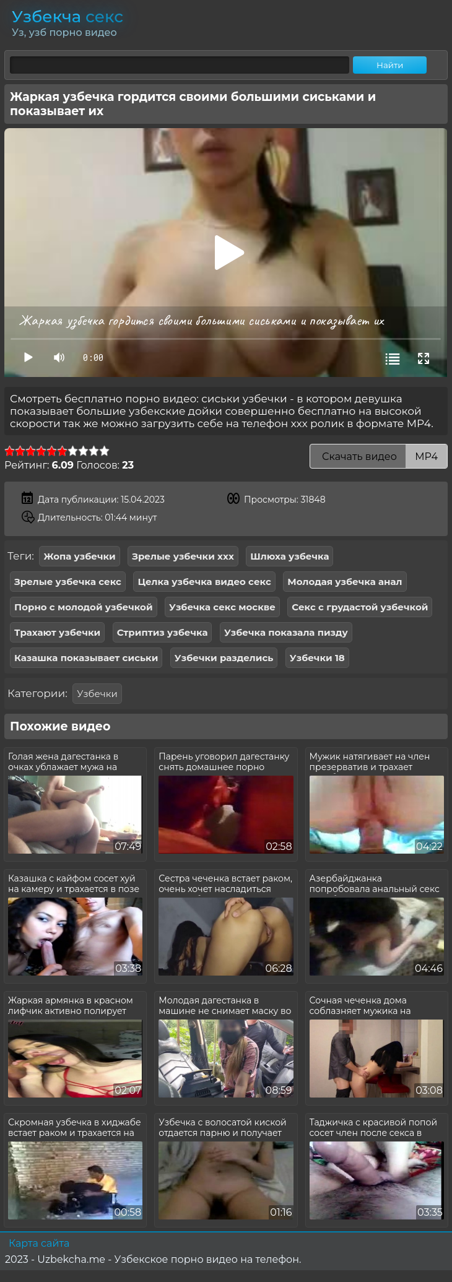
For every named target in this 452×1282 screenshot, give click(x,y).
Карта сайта (39, 1243)
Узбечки (97, 693)
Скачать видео (378, 456)
